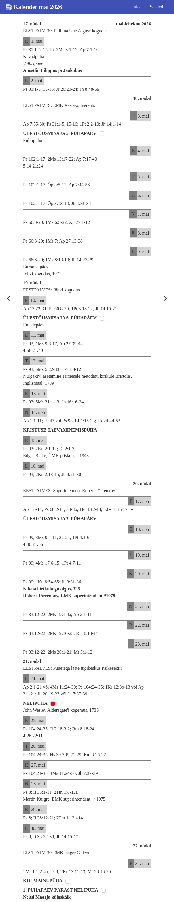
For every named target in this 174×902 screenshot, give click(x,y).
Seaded (156, 6)
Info (136, 6)
